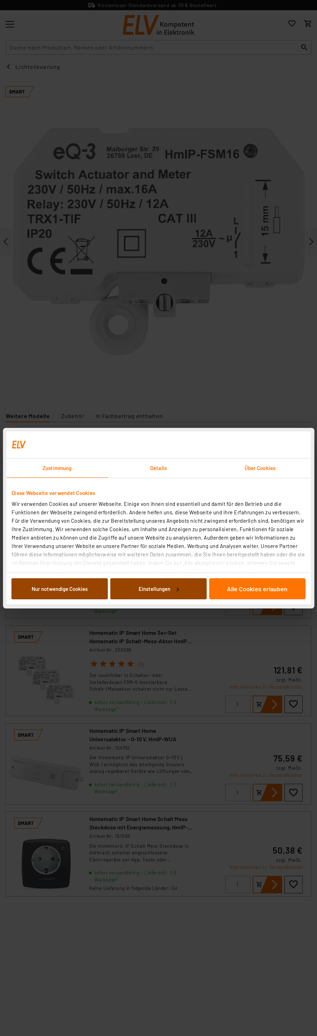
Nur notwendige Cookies (60, 589)
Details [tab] (158, 468)
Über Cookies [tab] (260, 468)
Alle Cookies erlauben (257, 589)
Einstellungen (159, 589)
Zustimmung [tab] (57, 468)
